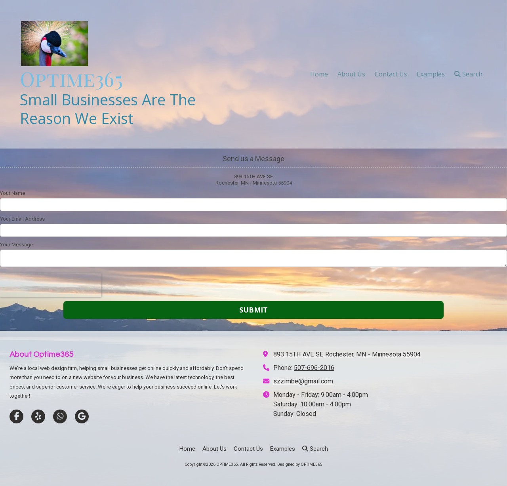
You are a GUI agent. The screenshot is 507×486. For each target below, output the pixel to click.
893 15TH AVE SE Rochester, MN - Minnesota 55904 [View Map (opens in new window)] (347, 354)
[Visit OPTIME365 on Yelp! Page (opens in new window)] (38, 416)
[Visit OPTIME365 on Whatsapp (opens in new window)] (60, 416)
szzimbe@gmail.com (303, 381)
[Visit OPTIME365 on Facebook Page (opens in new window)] (16, 416)
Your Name (12, 193)
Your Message (16, 245)
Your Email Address (22, 219)
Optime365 (71, 78)
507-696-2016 (314, 368)
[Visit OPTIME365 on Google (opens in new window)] (82, 416)
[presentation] (50, 285)
